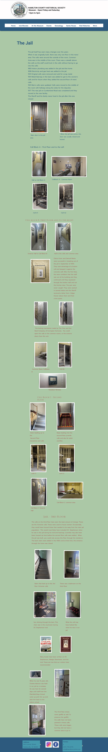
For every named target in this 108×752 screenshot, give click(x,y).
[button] (37, 25)
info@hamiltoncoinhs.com (72, 749)
